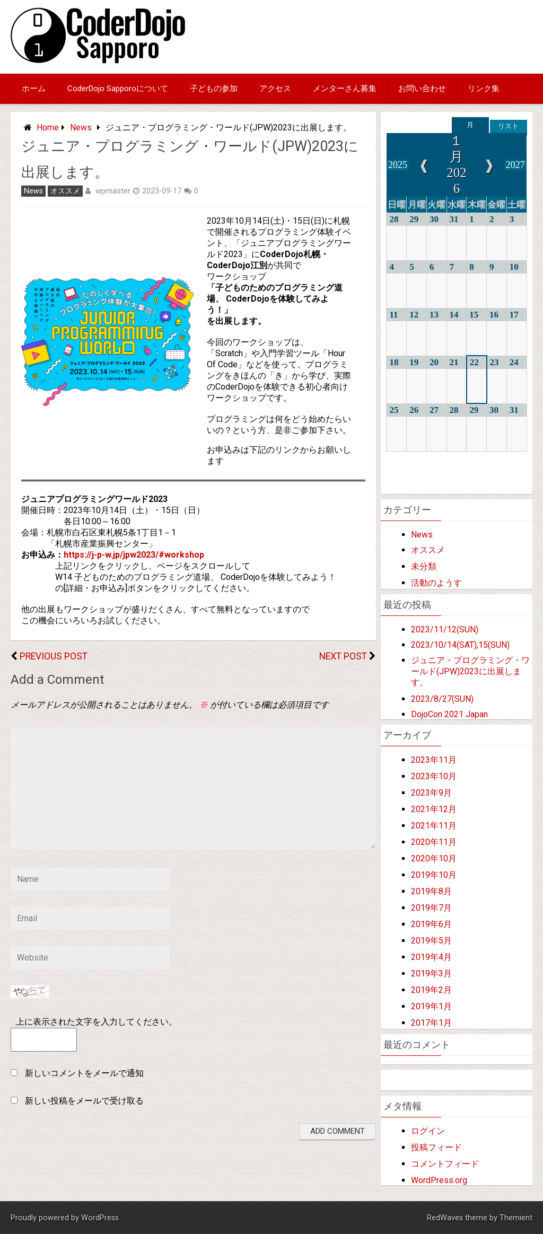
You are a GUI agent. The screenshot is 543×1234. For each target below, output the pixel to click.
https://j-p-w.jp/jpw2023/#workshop (134, 555)
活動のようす (436, 583)
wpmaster (112, 191)
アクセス (275, 88)
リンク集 (484, 88)
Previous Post (53, 656)
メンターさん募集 (344, 88)
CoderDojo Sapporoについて (117, 88)
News (81, 127)
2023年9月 (431, 793)
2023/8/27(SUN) (442, 699)
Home (48, 127)
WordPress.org (439, 1180)
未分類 (423, 566)
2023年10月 (434, 776)
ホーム (34, 88)
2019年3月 (431, 973)
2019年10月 (434, 875)
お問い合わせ (422, 88)
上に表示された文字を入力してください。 (96, 1022)
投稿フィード (436, 1147)
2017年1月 (431, 1023)
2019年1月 (431, 1006)
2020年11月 (434, 842)
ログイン (428, 1131)
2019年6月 (431, 924)
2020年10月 (434, 858)
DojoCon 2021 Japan (449, 714)
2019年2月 (431, 990)
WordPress (100, 1217)
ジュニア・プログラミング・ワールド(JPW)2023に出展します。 (470, 671)
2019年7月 (431, 908)
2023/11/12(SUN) (444, 629)
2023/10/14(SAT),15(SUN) (460, 645)
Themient (516, 1217)
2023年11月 (434, 760)
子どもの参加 (214, 88)
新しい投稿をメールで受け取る (84, 1101)
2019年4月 (431, 957)
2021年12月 (434, 809)
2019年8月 (431, 891)
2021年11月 (434, 826)
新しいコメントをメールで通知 (84, 1073)
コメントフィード (445, 1164)
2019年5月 (431, 941)
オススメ (65, 191)
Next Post (343, 656)
